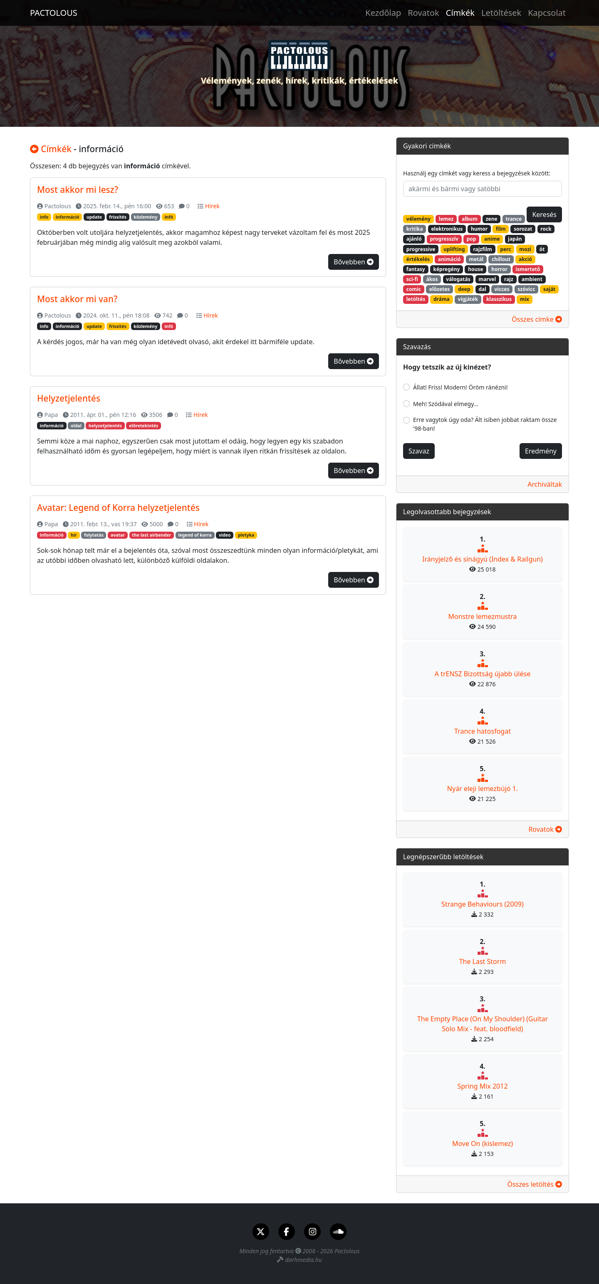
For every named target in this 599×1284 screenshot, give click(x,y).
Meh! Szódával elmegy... (445, 404)
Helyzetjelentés (68, 398)
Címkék (460, 12)
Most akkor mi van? (77, 299)
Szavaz (418, 451)
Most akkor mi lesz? (77, 189)
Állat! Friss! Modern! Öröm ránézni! (460, 387)
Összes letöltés (534, 1184)
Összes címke (537, 319)
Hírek (212, 206)
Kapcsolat (547, 12)
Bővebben (354, 261)
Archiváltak (544, 484)
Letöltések (501, 12)
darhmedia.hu (303, 1260)
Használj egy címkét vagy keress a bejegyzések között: (476, 173)
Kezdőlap (383, 12)
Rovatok (423, 12)
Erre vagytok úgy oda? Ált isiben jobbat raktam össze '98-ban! (485, 424)
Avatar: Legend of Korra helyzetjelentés (118, 507)
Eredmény (541, 451)
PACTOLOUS (53, 12)
